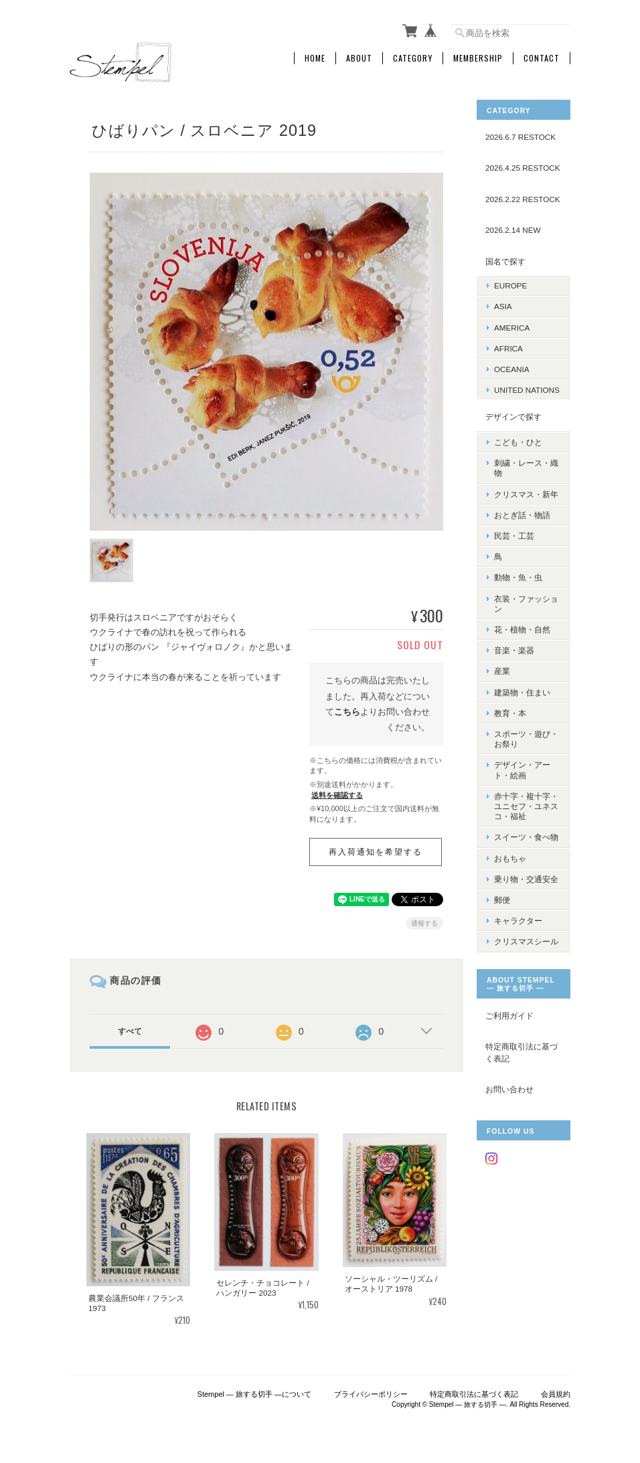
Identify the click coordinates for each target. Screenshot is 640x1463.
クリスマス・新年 (526, 494)
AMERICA (512, 327)
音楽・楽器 (514, 650)
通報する (424, 923)
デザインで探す (513, 416)
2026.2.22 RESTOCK (522, 199)
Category (412, 58)
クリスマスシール (526, 941)
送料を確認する (337, 795)
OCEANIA (512, 369)
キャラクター (518, 920)
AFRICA (508, 348)
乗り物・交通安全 (526, 879)
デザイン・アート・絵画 (522, 769)
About (359, 58)
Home (315, 58)
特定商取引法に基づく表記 (521, 1052)
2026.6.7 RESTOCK (520, 137)
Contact (542, 58)
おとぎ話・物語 (522, 515)
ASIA (503, 306)
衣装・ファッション (526, 603)
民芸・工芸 (514, 535)
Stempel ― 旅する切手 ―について (254, 1394)
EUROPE (510, 285)
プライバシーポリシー (371, 1394)
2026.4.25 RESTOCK (522, 167)
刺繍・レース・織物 (526, 467)
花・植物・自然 (522, 629)
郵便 (502, 899)
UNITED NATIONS (527, 389)
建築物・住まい (522, 692)
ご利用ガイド (509, 1015)
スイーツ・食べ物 (526, 837)
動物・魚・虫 (518, 577)
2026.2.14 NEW (513, 230)
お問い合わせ (509, 1089)
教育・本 (510, 713)
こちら (347, 712)
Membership (478, 58)
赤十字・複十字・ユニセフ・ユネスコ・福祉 (526, 806)
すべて (130, 1031)
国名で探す (505, 261)
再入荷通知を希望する (375, 852)
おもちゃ (510, 858)
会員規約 (555, 1394)
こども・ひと (518, 442)
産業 (502, 671)
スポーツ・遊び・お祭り (526, 738)
